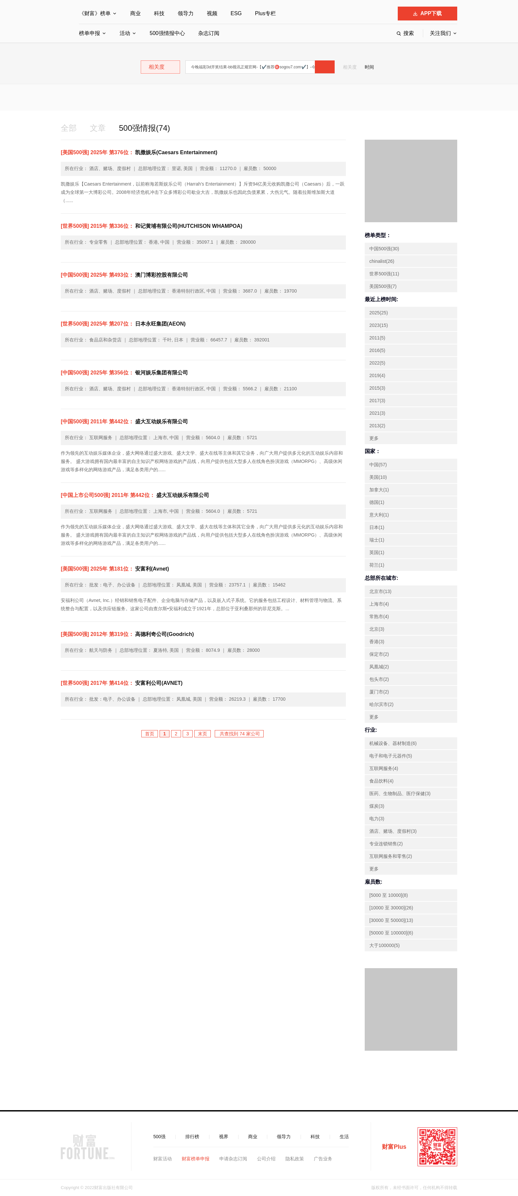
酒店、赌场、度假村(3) (393, 831)
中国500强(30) (384, 248)
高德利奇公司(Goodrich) (127, 634)
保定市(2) (379, 654)
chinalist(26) (381, 261)
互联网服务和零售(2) (390, 856)
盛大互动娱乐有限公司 (124, 421)
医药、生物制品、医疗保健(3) (399, 793)
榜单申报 (89, 33)
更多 (374, 438)
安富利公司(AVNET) (122, 683)
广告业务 (323, 1158)
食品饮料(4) (381, 781)
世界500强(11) (384, 273)
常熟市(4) (379, 616)
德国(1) (376, 502)
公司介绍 (266, 1158)
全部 (69, 127)
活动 (125, 33)
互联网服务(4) (383, 768)
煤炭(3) (376, 806)
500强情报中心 (167, 33)
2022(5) (377, 363)
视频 (212, 13)
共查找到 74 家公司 (239, 733)
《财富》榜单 (95, 13)
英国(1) (376, 552)
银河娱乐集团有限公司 (124, 372)
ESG (236, 13)
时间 (369, 67)
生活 (344, 1136)
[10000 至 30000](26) (391, 907)
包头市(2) (379, 679)
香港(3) (376, 641)
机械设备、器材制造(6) (393, 743)
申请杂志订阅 (233, 1158)
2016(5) (377, 350)
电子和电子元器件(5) (390, 755)
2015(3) (377, 388)
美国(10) (378, 477)
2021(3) (377, 413)
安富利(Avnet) (115, 569)
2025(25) (378, 312)
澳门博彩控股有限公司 (124, 275)
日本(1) (376, 527)
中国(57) (378, 464)
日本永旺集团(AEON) (123, 324)
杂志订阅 (208, 33)
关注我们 (440, 33)
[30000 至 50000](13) (391, 920)
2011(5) (377, 337)
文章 (98, 127)
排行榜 (192, 1136)
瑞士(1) (376, 540)
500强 (159, 1136)
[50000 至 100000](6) (391, 932)
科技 (159, 13)
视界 (223, 1136)
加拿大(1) (379, 489)
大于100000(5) (384, 945)
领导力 (186, 13)
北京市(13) (380, 591)
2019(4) (377, 375)
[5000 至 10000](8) (388, 895)
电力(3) (376, 818)
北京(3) (376, 629)
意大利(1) (379, 514)
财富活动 (162, 1158)
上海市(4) (379, 604)
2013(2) (377, 425)
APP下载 (427, 13)
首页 (149, 733)
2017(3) (377, 400)
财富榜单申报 (195, 1158)
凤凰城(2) (379, 666)
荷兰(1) (376, 565)
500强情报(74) (144, 127)
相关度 (350, 67)
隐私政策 (294, 1158)
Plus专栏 (265, 13)
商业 (135, 13)
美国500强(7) (382, 286)
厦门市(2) (379, 691)
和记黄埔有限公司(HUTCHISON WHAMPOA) (151, 226)
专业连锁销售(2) (386, 843)
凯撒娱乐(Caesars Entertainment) (139, 152)
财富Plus (394, 1146)
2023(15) (378, 325)
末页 (202, 733)
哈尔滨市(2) (381, 704)
